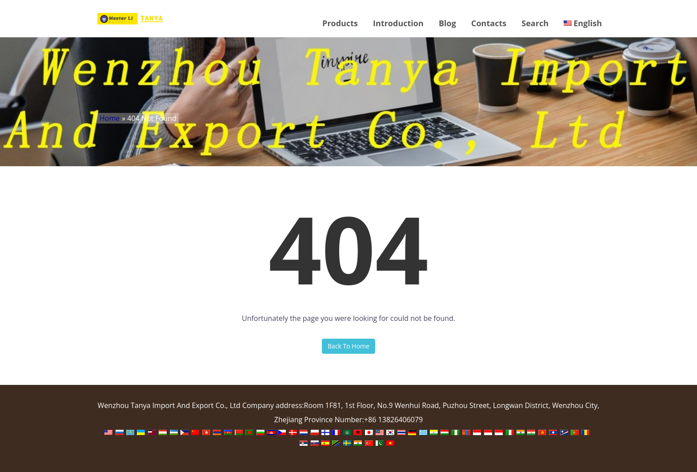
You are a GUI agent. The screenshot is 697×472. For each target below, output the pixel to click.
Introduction (398, 23)
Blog (447, 23)
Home (110, 118)
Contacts (488, 23)
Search (535, 23)
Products (340, 23)
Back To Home (348, 346)
